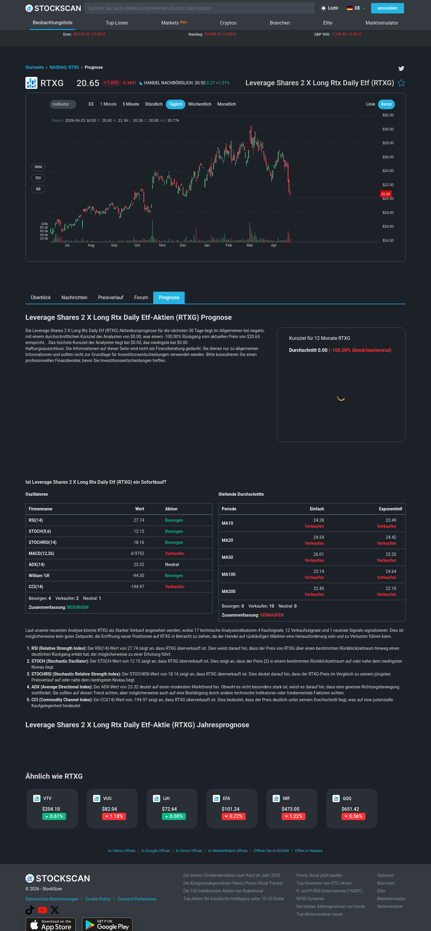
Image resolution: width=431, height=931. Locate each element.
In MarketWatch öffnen (228, 850)
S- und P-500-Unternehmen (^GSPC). (330, 891)
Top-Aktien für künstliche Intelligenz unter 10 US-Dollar (233, 898)
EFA (226, 798)
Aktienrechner (390, 906)
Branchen (280, 23)
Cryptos (228, 23)
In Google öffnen (155, 850)
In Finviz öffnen (189, 850)
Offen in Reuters (309, 850)
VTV (47, 798)
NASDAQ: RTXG (65, 67)
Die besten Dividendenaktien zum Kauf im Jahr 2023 (231, 875)
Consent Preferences (137, 899)
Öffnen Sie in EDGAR (271, 850)
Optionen (385, 875)
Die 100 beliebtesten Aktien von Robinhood (223, 891)
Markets (174, 23)
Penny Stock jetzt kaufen (319, 875)
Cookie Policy (97, 899)
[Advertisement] (216, 278)
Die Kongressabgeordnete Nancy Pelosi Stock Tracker (233, 883)
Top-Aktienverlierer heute (319, 914)
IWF (286, 798)
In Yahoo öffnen (121, 850)
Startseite (35, 67)
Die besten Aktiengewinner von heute (330, 906)
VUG (107, 798)
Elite (328, 23)
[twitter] (401, 68)
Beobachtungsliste (52, 22)
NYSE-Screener (310, 898)
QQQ (347, 798)
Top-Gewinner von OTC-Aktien (324, 883)
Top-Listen (117, 23)
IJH (166, 798)
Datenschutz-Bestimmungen (51, 899)
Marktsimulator (382, 23)
